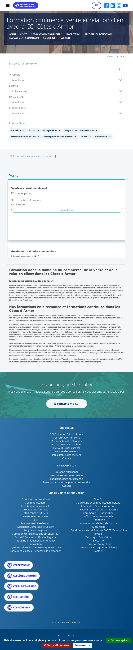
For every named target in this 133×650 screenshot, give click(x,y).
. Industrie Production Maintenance (35, 540)
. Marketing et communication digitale (98, 502)
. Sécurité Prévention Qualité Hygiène (35, 537)
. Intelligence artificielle (34, 513)
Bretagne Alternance (66, 472)
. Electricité (98, 540)
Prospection (73, 34)
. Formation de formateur (35, 509)
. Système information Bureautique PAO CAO (35, 547)
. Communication (35, 502)
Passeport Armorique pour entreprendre (66, 482)
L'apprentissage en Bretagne (66, 478)
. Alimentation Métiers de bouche (98, 523)
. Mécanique (98, 526)
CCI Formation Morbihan (66, 444)
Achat (12, 34)
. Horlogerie (98, 519)
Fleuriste (64, 37)
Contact (66, 458)
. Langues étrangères (35, 530)
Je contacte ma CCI (66, 404)
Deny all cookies (56, 645)
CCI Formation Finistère (66, 437)
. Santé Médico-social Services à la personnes (35, 551)
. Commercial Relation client (98, 513)
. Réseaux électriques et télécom (98, 547)
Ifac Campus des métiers (66, 454)
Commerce (49, 37)
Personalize (82, 645)
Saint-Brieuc (66, 210)
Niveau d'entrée (17, 97)
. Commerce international (35, 499)
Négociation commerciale (46, 34)
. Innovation (35, 544)
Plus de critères (17, 108)
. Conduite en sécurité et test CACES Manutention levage (98, 532)
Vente (23, 34)
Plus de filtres (17, 123)
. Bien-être (98, 499)
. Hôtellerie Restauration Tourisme (98, 509)
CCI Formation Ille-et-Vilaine (66, 441)
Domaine (13, 86)
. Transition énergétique (98, 544)
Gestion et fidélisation (98, 34)
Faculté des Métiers (66, 451)
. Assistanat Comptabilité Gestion (35, 526)
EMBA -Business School (66, 448)
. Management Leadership (35, 523)
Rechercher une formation (23, 64)
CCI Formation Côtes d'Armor (66, 434)
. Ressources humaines (34, 516)
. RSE (35, 519)
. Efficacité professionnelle (98, 516)
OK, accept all (118, 640)
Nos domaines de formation (66, 475)
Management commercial (24, 37)
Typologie (14, 75)
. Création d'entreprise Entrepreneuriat (35, 533)
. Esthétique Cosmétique (98, 537)
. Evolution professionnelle (35, 506)
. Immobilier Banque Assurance (98, 506)
